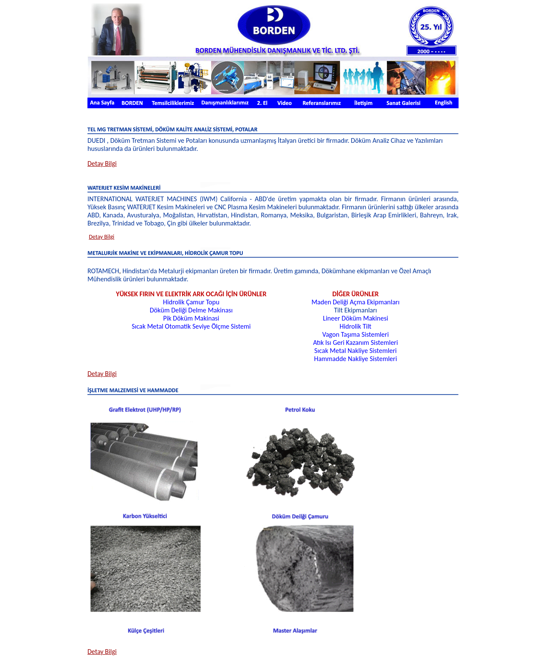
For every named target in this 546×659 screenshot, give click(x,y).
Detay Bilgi (101, 236)
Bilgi (101, 163)
